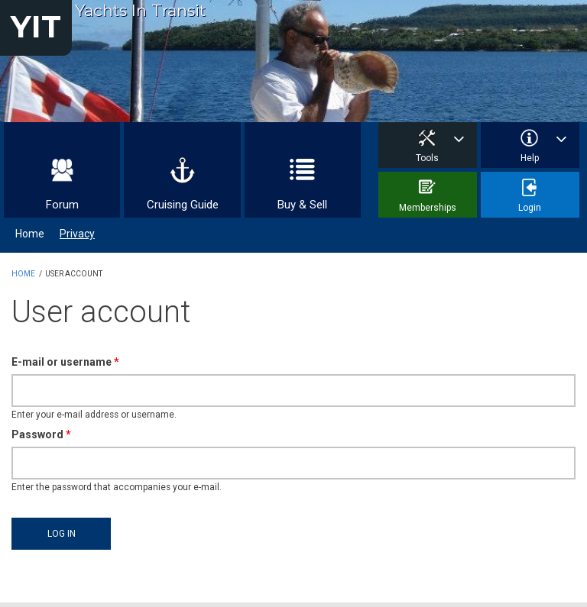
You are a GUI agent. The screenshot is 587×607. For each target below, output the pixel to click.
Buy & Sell (302, 204)
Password (41, 434)
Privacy (77, 234)
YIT (36, 26)
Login (529, 207)
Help (530, 158)
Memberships (427, 207)
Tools (427, 158)
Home (29, 234)
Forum (62, 204)
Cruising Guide (183, 204)
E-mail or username (65, 362)
